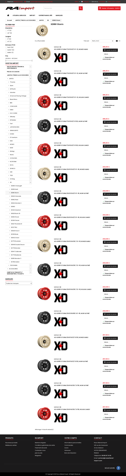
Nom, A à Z (103, 41)
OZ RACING (13, 158)
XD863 (13, 206)
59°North (13, 89)
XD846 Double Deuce (18, 245)
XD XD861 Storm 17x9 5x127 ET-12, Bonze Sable (71, 49)
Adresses (67, 450)
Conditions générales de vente (45, 445)
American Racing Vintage (18, 96)
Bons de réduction (70, 453)
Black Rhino (13, 99)
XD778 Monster (15, 248)
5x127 (10, 47)
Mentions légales (40, 443)
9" (9, 39)
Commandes (68, 445)
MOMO (12, 144)
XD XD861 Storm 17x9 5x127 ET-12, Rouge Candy (71, 97)
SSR (11, 172)
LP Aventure (13, 137)
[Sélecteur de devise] (78, 1)
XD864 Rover (15, 217)
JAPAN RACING (14, 127)
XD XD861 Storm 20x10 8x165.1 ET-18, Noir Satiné (71, 313)
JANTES (11, 79)
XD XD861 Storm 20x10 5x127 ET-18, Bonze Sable (71, 169)
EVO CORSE (13, 113)
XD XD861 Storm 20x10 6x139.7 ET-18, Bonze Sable (72, 241)
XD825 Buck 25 (15, 213)
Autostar (12, 92)
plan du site (38, 453)
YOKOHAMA (13, 265)
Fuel (11, 123)
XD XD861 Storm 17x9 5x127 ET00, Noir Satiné (70, 121)
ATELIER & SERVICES (19, 15)
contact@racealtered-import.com (41, 1)
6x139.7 (10, 50)
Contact (98, 438)
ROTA (11, 165)
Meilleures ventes (11, 445)
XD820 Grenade (16, 196)
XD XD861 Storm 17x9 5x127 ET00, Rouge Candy (71, 145)
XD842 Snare (15, 238)
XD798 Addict (15, 262)
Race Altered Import (100, 443)
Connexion (102, 1)
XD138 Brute (14, 234)
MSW (11, 148)
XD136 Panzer (15, 220)
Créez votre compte (114, 1)
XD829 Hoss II (15, 231)
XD (11, 182)
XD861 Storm (15, 193)
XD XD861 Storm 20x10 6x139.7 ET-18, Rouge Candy (72, 289)
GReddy (12, 117)
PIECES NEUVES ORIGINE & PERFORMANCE (15, 67)
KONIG (12, 134)
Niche (12, 155)
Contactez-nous (40, 450)
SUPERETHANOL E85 (45, 15)
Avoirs (66, 448)
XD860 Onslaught (16, 186)
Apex (11, 85)
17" (9, 30)
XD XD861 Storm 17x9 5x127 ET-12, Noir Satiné (70, 73)
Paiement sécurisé (41, 448)
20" (9, 33)
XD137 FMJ (14, 227)
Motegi (12, 151)
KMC (11, 141)
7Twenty (12, 82)
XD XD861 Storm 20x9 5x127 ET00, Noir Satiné (71, 361)
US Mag (12, 179)
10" (9, 41)
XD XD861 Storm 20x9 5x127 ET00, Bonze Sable (71, 337)
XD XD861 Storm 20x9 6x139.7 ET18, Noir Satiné (71, 385)
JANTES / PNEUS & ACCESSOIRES (18, 75)
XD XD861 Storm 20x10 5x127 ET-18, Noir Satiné (71, 193)
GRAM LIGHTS (14, 130)
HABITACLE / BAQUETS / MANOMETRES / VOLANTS (15, 273)
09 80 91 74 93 (18, 1)
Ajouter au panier (110, 50)
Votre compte (70, 438)
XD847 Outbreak (16, 251)
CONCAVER (13, 106)
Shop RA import (12, 63)
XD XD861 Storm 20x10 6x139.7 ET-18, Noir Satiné (72, 265)
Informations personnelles (72, 443)
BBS (11, 103)
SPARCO (12, 168)
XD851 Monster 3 (16, 258)
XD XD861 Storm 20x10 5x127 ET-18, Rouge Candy (72, 217)
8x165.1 (10, 52)
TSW (11, 175)
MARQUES (59, 15)
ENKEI (11, 110)
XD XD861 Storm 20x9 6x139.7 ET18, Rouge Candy (72, 409)
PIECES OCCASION (13, 72)
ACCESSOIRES (13, 269)
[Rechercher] (63, 8)
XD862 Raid (14, 200)
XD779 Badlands (16, 255)
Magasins (38, 455)
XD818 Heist (14, 189)
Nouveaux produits (11, 443)
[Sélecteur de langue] (86, 1)
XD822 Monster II (16, 203)
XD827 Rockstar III (16, 224)
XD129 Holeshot (16, 210)
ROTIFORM (13, 162)
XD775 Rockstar (16, 241)
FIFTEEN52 (13, 120)
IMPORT (32, 15)
